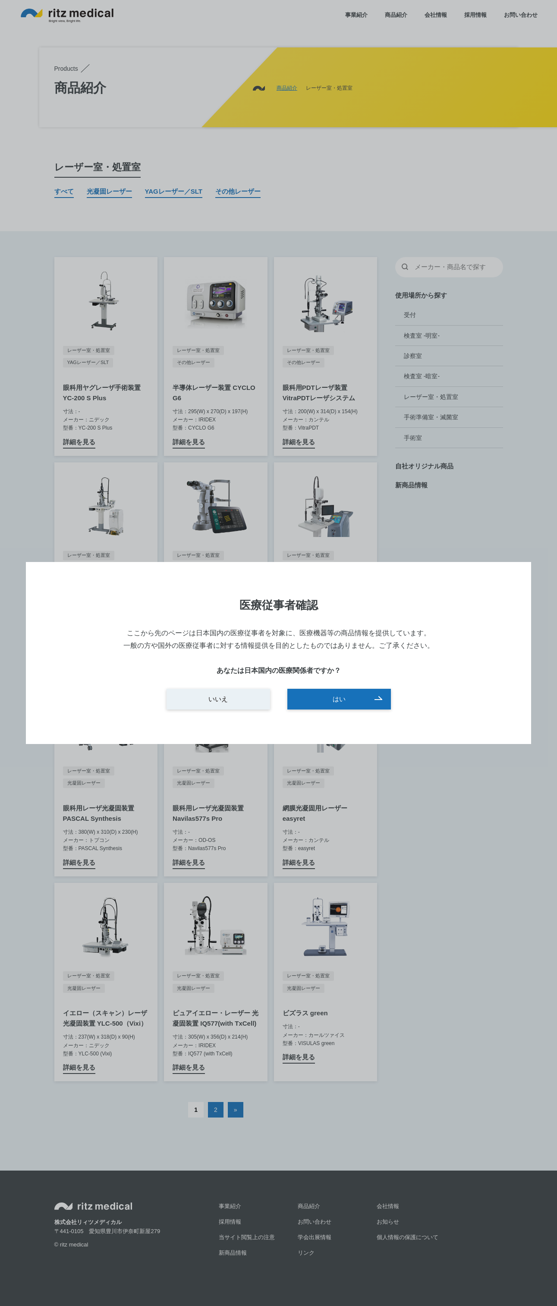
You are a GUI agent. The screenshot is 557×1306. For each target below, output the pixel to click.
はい (339, 699)
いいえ (218, 699)
